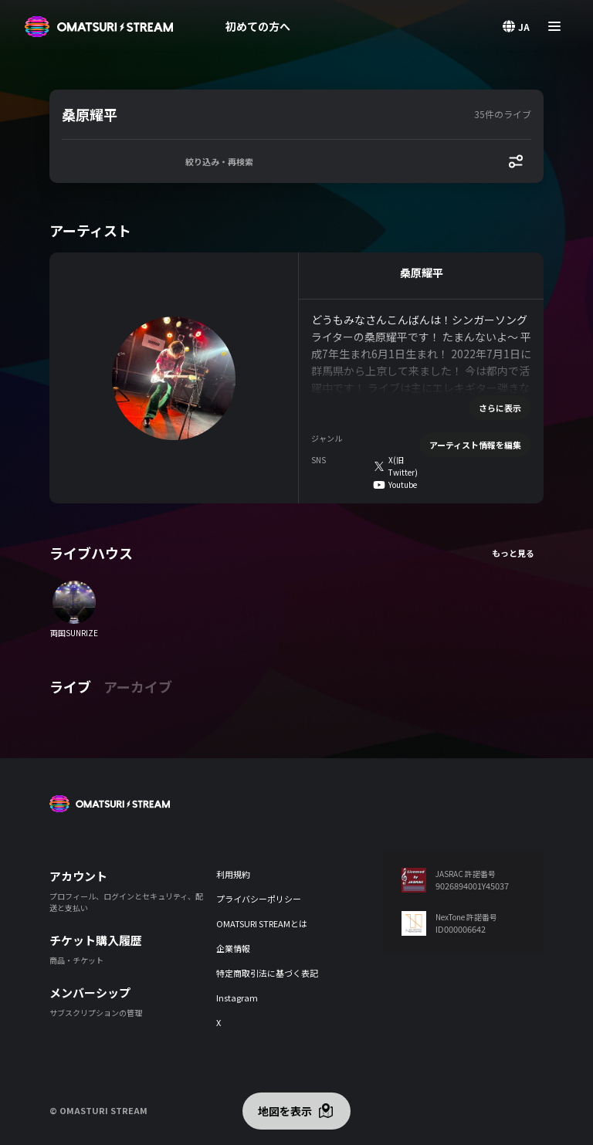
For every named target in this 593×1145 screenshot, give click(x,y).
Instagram (237, 997)
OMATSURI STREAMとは (261, 923)
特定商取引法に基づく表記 (267, 973)
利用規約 (233, 874)
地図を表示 (285, 1111)
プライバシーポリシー (258, 899)
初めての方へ (257, 26)
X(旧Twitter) (403, 466)
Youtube (402, 484)
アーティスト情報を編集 (475, 445)
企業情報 (233, 948)
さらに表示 (500, 407)
